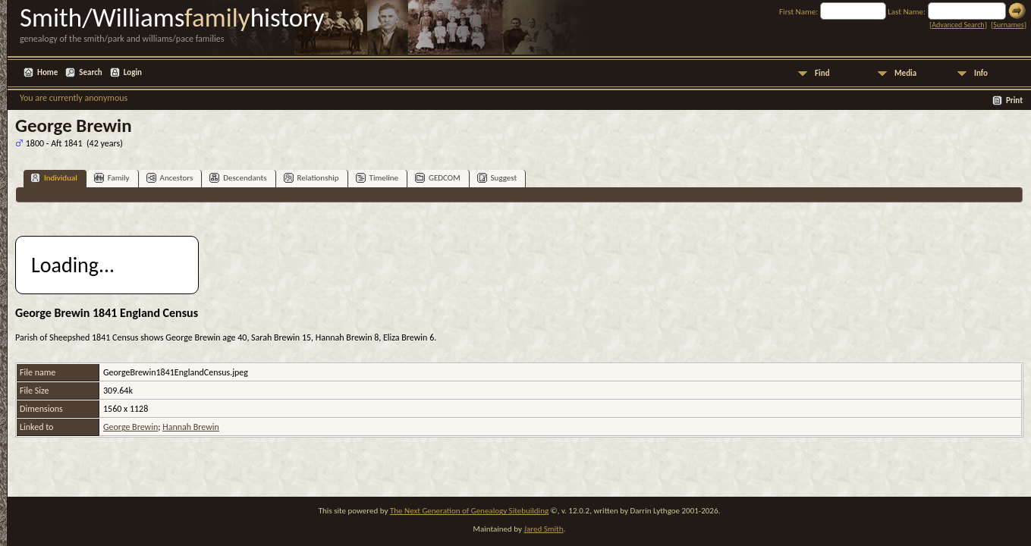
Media (905, 73)
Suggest (497, 178)
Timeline (377, 178)
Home (47, 72)
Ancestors (169, 178)
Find (822, 73)
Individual (53, 178)
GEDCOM (437, 178)
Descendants (237, 178)
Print (1014, 100)
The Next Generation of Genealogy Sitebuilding (469, 511)
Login (133, 72)
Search (90, 72)
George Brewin (130, 427)
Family (112, 178)
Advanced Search (958, 25)
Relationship (311, 178)
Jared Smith (544, 529)
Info (981, 73)
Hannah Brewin (190, 427)
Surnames (1008, 25)
